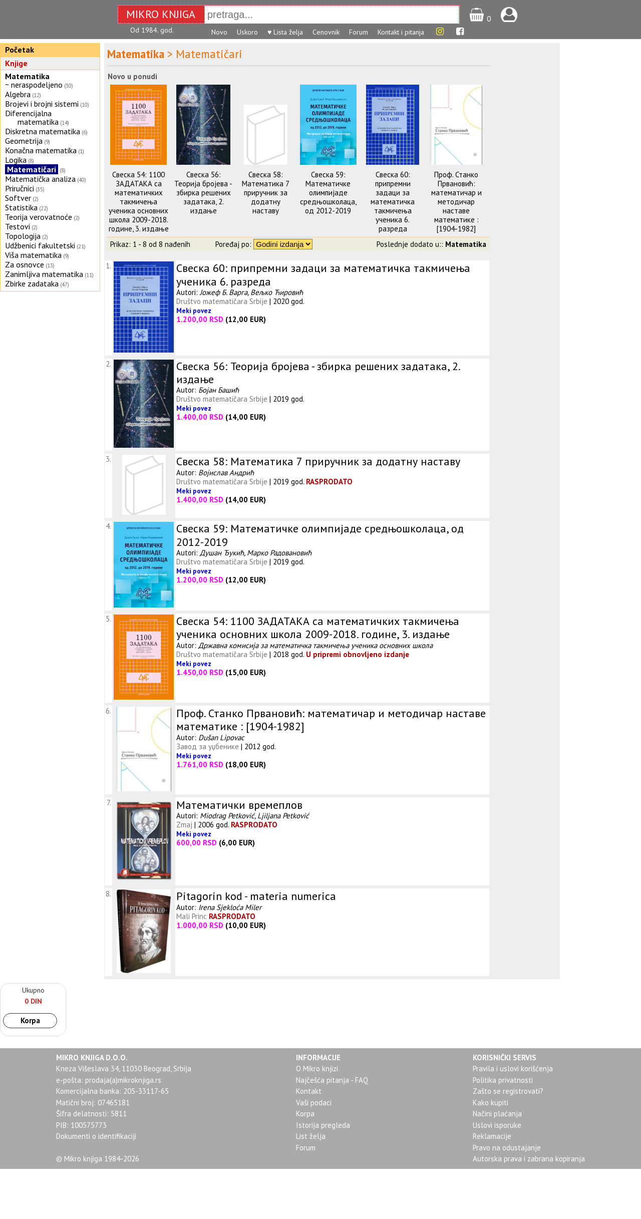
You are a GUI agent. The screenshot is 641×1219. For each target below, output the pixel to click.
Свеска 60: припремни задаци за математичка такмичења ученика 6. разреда (393, 201)
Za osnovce (24, 264)
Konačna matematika (41, 150)
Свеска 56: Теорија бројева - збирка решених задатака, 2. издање (203, 192)
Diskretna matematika (42, 131)
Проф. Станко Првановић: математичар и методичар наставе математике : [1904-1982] (456, 201)
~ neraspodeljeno (34, 85)
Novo (219, 32)
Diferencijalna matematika (32, 117)
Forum (358, 32)
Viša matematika (33, 255)
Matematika (27, 76)
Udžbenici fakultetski (40, 245)
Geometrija (24, 141)
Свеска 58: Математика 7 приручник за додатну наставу (265, 192)
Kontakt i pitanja (401, 32)
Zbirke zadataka (32, 283)
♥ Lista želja (285, 32)
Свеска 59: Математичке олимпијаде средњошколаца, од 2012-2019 (328, 192)
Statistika (21, 207)
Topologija (23, 236)
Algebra (18, 94)
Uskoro (247, 32)
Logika (16, 160)
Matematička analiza (40, 179)
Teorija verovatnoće (38, 217)
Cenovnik (326, 32)
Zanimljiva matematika (44, 274)
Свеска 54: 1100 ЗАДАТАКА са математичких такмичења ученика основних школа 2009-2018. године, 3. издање (139, 201)
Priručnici (19, 188)
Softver (18, 198)
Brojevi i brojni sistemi (42, 104)
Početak (19, 50)
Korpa (30, 1020)
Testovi (17, 226)
